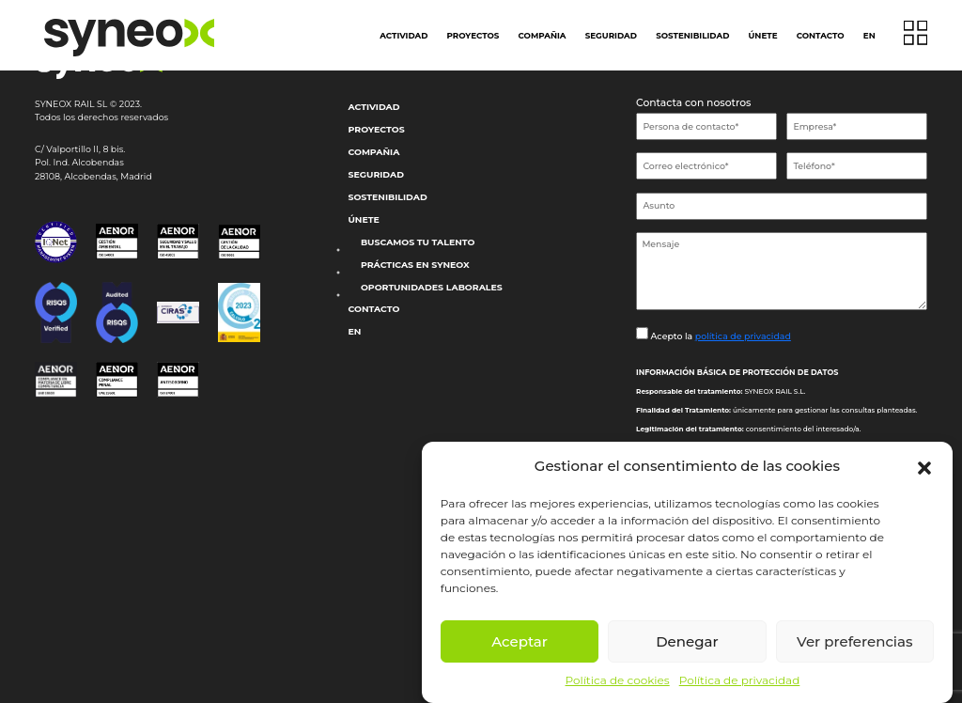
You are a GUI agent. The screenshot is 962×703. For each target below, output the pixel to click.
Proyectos (473, 35)
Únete (763, 35)
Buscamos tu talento (418, 242)
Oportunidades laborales (432, 287)
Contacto (821, 35)
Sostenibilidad (692, 35)
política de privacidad (743, 336)
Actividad (403, 35)
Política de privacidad (739, 680)
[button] (924, 466)
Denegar (687, 641)
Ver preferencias (854, 641)
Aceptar (519, 641)
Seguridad (611, 35)
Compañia (542, 35)
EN (869, 35)
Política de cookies (618, 680)
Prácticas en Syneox (415, 264)
